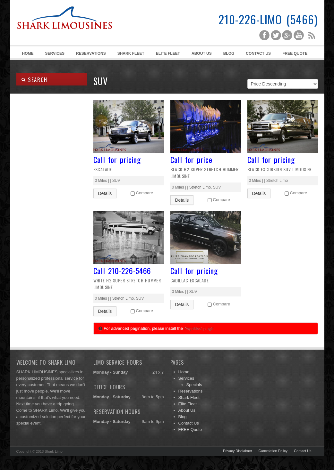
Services (53, 55)
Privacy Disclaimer (237, 451)
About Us (202, 53)
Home (28, 53)
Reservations (91, 53)
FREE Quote (294, 53)
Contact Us (258, 53)
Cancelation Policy (273, 451)
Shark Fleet (130, 53)
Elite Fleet (168, 53)
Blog (229, 53)
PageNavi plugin (199, 328)
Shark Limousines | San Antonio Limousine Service (64, 32)
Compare (144, 192)
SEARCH (34, 80)
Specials (194, 384)
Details (105, 193)
